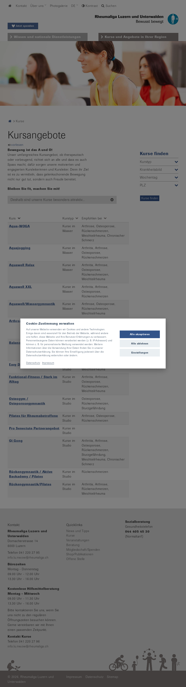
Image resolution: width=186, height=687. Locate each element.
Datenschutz (33, 362)
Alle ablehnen (139, 343)
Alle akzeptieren (140, 334)
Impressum (48, 362)
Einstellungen (139, 352)
